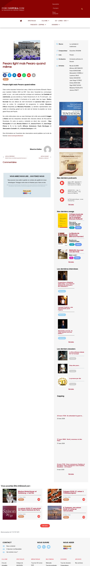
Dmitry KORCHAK (75, 69)
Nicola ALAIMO (74, 52)
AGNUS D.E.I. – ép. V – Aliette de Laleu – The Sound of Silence (74, 178)
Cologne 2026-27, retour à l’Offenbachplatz (73, 478)
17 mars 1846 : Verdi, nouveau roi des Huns (69, 426)
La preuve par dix (75, 365)
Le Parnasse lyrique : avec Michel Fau (75, 186)
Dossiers (71, 11)
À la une (31, 11)
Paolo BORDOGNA (75, 57)
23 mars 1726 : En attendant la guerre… (70, 402)
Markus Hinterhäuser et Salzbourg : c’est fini (27, 478)
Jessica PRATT (74, 76)
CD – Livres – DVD (43, 11)
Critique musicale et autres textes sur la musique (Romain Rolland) (76, 203)
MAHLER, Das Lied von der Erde (76, 237)
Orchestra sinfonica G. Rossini (76, 47)
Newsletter (41, 4)
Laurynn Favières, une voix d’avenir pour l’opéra (65, 295)
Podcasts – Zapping (58, 11)
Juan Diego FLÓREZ (76, 67)
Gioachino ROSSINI (75, 37)
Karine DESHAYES (75, 64)
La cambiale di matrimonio (74, 32)
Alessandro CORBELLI (76, 59)
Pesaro (72, 41)
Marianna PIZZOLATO (76, 74)
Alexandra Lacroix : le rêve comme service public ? (65, 318)
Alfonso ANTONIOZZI (76, 54)
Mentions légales (34, 562)
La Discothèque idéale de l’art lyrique (76, 339)
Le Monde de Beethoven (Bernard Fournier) (76, 221)
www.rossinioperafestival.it (16, 122)
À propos (50, 4)
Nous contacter (60, 4)
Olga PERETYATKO (75, 72)
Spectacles (22, 11)
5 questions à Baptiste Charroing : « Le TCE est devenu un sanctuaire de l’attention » (66, 271)
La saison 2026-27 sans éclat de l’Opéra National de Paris (29, 495)
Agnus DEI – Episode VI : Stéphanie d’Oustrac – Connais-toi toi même (75, 170)
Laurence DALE (74, 62)
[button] (31, 11)
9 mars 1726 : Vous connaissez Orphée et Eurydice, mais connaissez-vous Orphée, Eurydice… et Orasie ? (71, 452)
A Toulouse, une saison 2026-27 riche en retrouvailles (72, 495)
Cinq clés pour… (74, 352)
